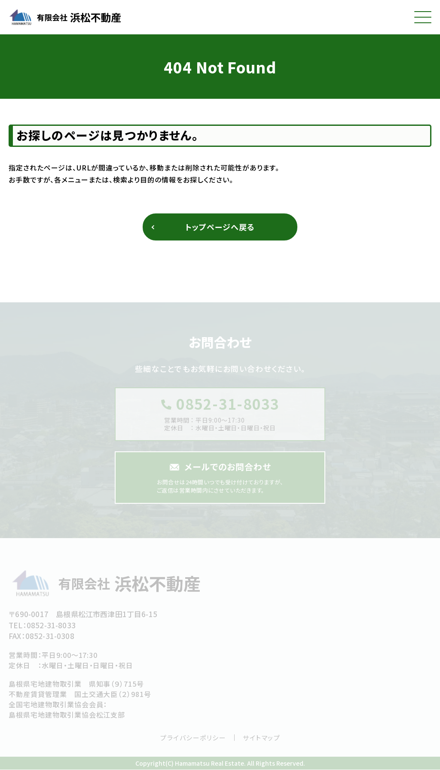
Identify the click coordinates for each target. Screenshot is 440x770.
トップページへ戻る (220, 226)
